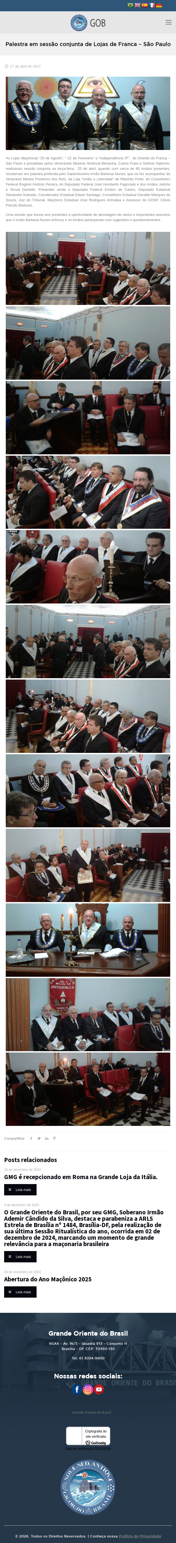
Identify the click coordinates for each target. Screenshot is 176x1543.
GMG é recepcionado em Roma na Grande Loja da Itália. (81, 1177)
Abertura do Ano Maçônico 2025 (48, 1279)
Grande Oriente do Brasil (91, 1412)
